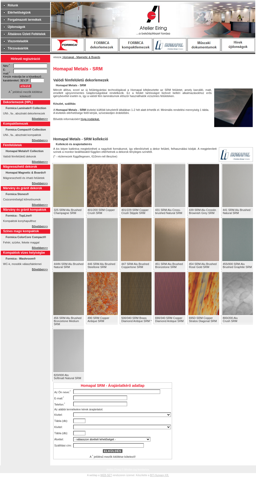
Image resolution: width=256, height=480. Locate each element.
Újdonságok (16, 27)
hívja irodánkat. (90, 119)
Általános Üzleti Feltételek (27, 34)
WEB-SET (106, 475)
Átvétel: (59, 439)
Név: (6, 65)
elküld (25, 86)
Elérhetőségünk (19, 12)
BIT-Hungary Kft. (159, 475)
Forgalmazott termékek (24, 20)
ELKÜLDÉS (112, 451)
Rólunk (13, 5)
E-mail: (58, 398)
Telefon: (59, 404)
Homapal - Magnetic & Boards (81, 57)
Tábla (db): (61, 420)
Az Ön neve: (62, 391)
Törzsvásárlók (18, 48)
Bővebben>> (40, 118)
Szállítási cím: (63, 445)
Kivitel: (58, 414)
